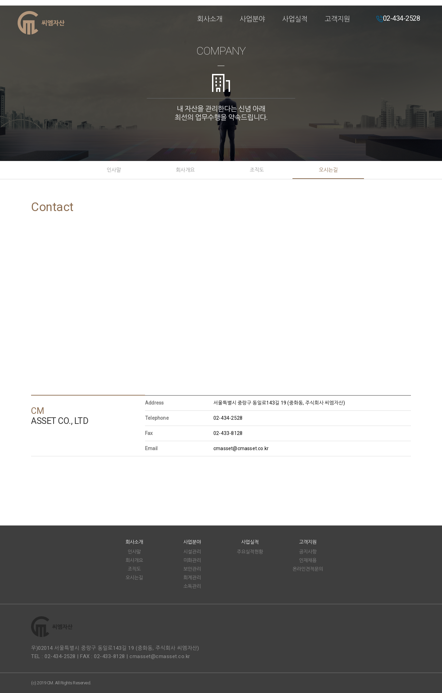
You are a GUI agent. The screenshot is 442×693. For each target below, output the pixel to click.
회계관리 (192, 577)
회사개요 (185, 170)
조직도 (257, 170)
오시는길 (328, 170)
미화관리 (192, 560)
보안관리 (192, 569)
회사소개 (209, 19)
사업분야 (252, 19)
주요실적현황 (250, 551)
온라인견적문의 (307, 569)
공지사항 (308, 551)
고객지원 (337, 19)
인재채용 (308, 560)
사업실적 (294, 19)
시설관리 (192, 551)
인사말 (114, 170)
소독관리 (192, 586)
